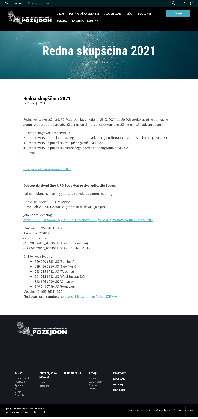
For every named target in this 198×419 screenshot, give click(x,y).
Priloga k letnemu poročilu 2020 (47, 169)
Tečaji (130, 14)
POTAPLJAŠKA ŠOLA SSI (48, 375)
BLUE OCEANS (112, 14)
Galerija (78, 21)
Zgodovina (19, 385)
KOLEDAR (119, 378)
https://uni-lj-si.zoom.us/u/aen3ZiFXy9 (88, 296)
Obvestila (19, 395)
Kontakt (93, 21)
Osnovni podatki (22, 378)
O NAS (19, 373)
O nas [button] (61, 14)
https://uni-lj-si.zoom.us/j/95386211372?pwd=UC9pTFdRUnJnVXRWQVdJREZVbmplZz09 (88, 220)
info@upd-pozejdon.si (43, 3)
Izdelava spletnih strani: (142, 410)
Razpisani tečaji (96, 378)
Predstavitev (21, 381)
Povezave (145, 14)
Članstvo (19, 391)
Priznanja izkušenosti (94, 387)
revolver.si (165, 410)
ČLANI (178, 13)
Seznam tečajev (96, 381)
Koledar (62, 21)
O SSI (42, 382)
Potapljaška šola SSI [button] (84, 14)
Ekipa (17, 388)
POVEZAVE (119, 373)
